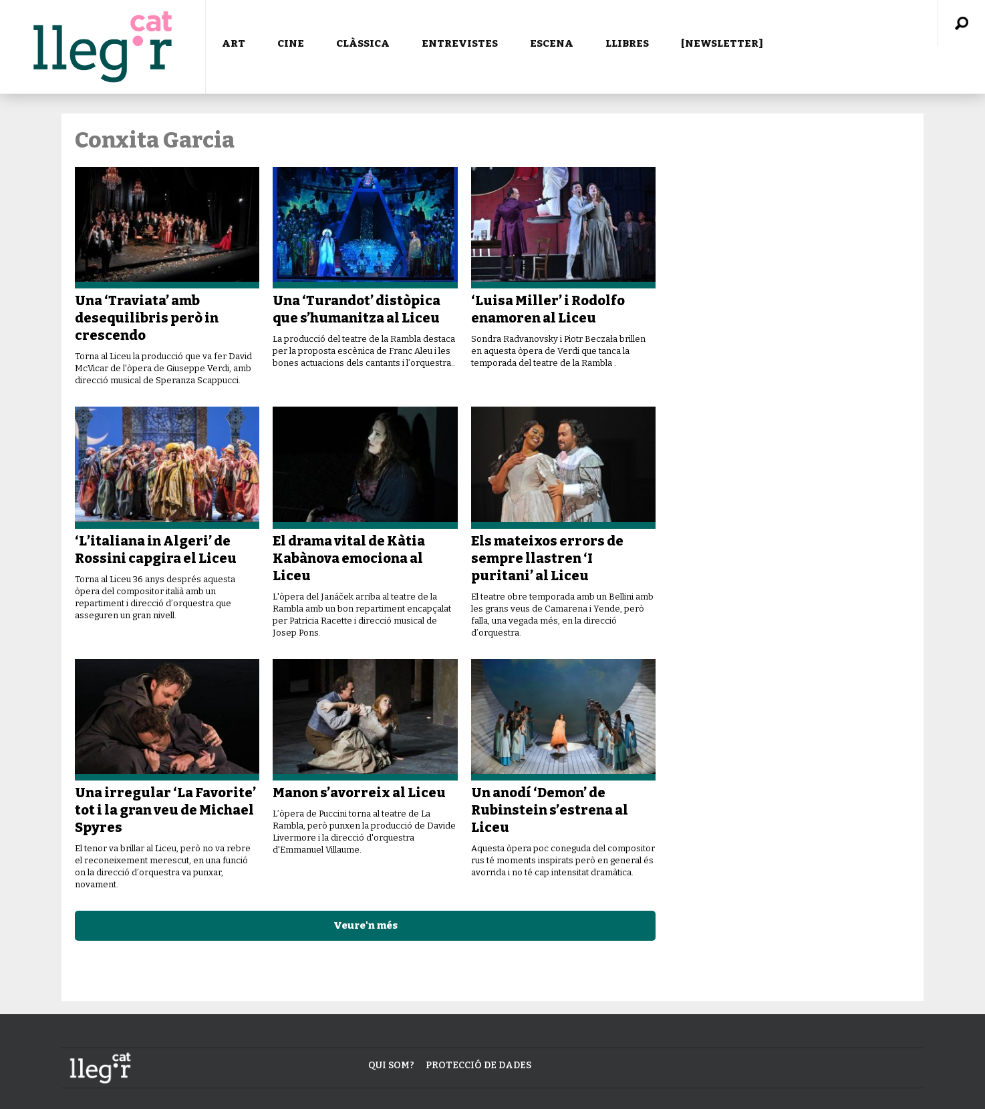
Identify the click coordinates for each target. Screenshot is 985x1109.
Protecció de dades (478, 1065)
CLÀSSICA (363, 43)
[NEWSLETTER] (722, 43)
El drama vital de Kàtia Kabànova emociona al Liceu (349, 558)
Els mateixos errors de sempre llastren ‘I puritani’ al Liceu (547, 558)
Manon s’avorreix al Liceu (359, 793)
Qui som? (391, 1065)
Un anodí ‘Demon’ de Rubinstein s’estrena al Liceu (549, 810)
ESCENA (551, 43)
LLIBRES (627, 43)
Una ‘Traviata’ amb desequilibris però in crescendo (147, 317)
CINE (290, 43)
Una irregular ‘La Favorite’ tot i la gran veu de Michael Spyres (165, 810)
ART (233, 43)
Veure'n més (365, 925)
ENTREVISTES (460, 43)
